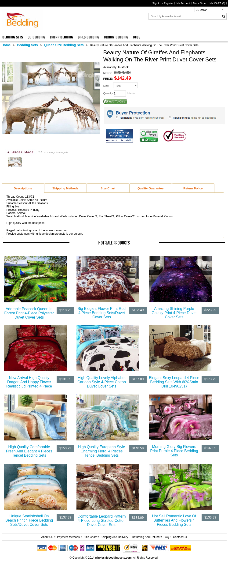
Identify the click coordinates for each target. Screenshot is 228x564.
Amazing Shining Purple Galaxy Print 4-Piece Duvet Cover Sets (174, 313)
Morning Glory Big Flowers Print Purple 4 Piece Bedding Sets (174, 451)
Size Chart (90, 537)
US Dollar (201, 9)
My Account (184, 3)
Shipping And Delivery (114, 537)
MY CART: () (217, 3)
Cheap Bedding (61, 37)
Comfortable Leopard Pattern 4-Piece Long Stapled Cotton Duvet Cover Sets (101, 520)
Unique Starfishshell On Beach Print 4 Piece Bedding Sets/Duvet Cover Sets (29, 520)
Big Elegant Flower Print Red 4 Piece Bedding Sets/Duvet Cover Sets (102, 313)
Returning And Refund (145, 537)
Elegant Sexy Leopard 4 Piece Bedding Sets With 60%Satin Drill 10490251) (174, 382)
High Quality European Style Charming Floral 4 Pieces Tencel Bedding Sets (101, 451)
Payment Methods (68, 537)
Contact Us (180, 537)
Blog (136, 37)
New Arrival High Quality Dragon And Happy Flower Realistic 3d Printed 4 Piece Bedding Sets (29, 384)
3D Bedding (36, 37)
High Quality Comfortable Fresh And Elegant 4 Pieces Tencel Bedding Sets (29, 451)
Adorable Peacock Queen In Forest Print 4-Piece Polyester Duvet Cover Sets (29, 313)
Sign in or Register (163, 3)
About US (47, 537)
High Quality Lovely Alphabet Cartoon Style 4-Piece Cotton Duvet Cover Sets (101, 382)
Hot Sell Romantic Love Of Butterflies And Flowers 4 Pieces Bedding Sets (174, 520)
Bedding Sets (12, 37)
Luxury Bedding (116, 37)
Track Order (200, 3)
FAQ (166, 537)
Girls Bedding (88, 37)
